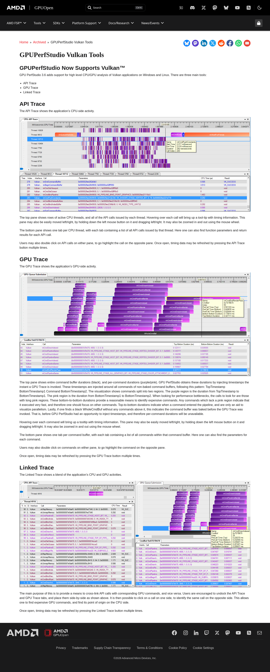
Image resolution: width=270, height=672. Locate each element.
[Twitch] (206, 633)
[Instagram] (185, 633)
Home (24, 42)
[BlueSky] (226, 7)
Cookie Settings (203, 647)
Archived (39, 42)
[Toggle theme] (259, 7)
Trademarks (80, 647)
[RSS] (248, 7)
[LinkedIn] (196, 633)
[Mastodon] (215, 7)
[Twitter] (217, 633)
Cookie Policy (178, 647)
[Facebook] (174, 633)
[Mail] (259, 633)
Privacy (61, 647)
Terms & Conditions (150, 647)
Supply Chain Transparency (112, 647)
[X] (192, 7)
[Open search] (115, 7)
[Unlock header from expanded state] (258, 23)
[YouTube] (237, 7)
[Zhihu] (181, 7)
